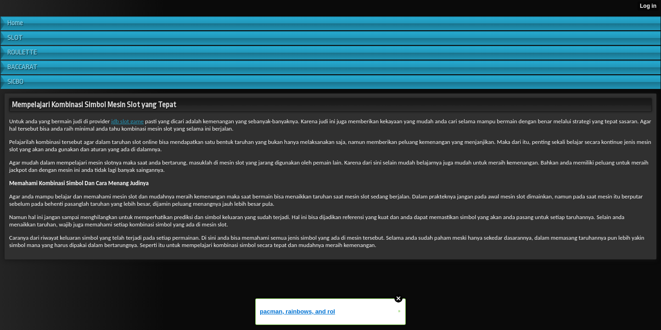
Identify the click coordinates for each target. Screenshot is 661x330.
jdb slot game (127, 121)
